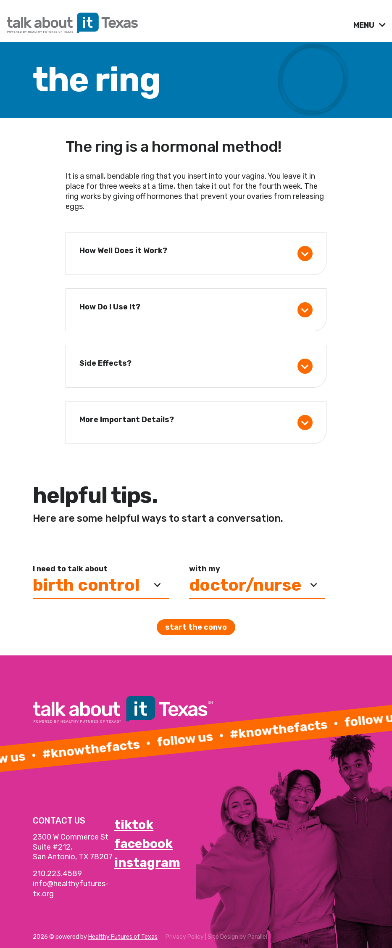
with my (204, 569)
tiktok (133, 824)
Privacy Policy (185, 936)
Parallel (257, 936)
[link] (176, 20)
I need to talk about (70, 569)
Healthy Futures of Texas (123, 936)
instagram (147, 862)
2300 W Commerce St (70, 837)
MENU (364, 25)
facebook (143, 843)
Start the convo (196, 627)
